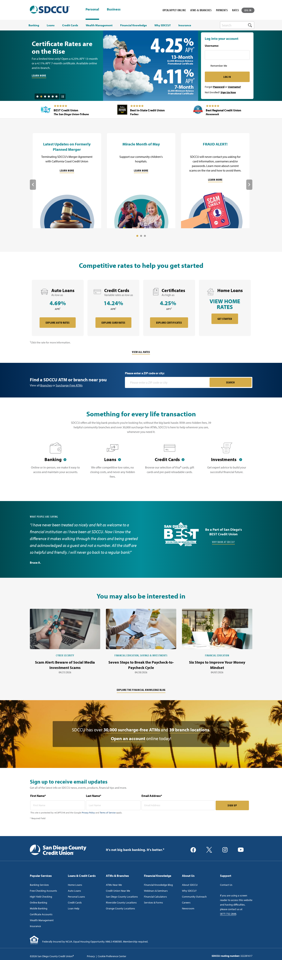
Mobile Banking (38, 908)
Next (249, 185)
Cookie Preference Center (112, 956)
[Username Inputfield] (227, 55)
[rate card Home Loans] (225, 308)
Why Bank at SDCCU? (223, 542)
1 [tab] (37, 96)
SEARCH (230, 382)
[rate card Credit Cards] (113, 308)
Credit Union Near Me (118, 890)
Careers (186, 902)
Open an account (128, 738)
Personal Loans (76, 896)
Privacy (91, 956)
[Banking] (55, 463)
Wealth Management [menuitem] (99, 25)
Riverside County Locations (121, 902)
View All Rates (141, 352)
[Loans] (112, 463)
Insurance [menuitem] (184, 25)
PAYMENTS (222, 10)
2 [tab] (41, 96)
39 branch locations (189, 730)
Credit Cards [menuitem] (70, 25)
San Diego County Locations (122, 896)
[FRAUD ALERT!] (215, 180)
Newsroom (188, 908)
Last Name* (93, 796)
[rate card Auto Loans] (58, 308)
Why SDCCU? (189, 890)
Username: (212, 45)
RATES (235, 10)
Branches (46, 385)
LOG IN (248, 10)
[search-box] (237, 25)
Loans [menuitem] (51, 25)
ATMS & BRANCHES (201, 10)
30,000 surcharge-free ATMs (131, 730)
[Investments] (226, 463)
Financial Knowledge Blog (158, 885)
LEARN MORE (39, 75)
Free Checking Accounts (43, 890)
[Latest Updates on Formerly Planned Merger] (67, 180)
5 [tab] (53, 96)
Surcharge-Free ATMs (69, 385)
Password (218, 87)
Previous (33, 185)
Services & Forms (153, 902)
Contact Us (226, 885)
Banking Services (39, 885)
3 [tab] (45, 96)
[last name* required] (113, 805)
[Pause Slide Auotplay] (63, 95)
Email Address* (151, 796)
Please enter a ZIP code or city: (144, 373)
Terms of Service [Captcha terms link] (108, 812)
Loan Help (73, 908)
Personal (92, 9)
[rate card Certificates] (169, 308)
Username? (234, 87)
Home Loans (75, 885)
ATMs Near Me (114, 885)
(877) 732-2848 (228, 913)
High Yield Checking (41, 896)
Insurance (35, 926)
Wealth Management (42, 920)
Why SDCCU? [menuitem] (162, 25)
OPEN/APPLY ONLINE (174, 10)
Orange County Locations (120, 908)
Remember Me (219, 65)
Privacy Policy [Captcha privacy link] (88, 812)
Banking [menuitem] (34, 25)
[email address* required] (178, 805)
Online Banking (38, 902)
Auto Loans (74, 890)
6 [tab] (56, 96)
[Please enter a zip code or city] (168, 382)
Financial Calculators (155, 896)
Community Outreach (194, 896)
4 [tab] (49, 96)
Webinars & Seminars (156, 890)
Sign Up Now (228, 92)
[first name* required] (57, 805)
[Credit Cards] (169, 463)
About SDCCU (190, 885)
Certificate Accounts (41, 914)
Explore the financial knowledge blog (141, 690)
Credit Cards (75, 902)
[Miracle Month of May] (141, 180)
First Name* (38, 796)
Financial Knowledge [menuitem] (133, 25)
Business (114, 9)
